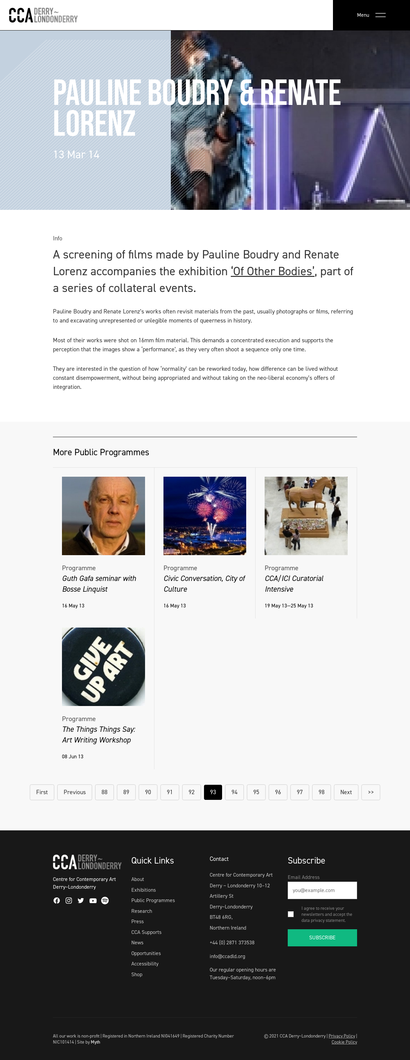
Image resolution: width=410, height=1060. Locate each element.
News (137, 942)
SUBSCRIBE (322, 937)
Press (137, 921)
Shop (136, 974)
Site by (88, 1042)
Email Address (304, 877)
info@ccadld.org (227, 956)
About (137, 879)
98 (322, 792)
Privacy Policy (342, 1036)
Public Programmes (153, 900)
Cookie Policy (344, 1042)
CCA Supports (146, 932)
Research (141, 911)
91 (170, 792)
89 (126, 792)
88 (104, 792)
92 (192, 792)
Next (346, 792)
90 (148, 792)
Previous (75, 792)
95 (256, 792)
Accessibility (144, 963)
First (42, 792)
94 (234, 792)
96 (278, 792)
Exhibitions (143, 889)
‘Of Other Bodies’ (273, 271)
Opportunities (146, 953)
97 (300, 792)
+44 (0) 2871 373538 (232, 942)
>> (371, 792)
